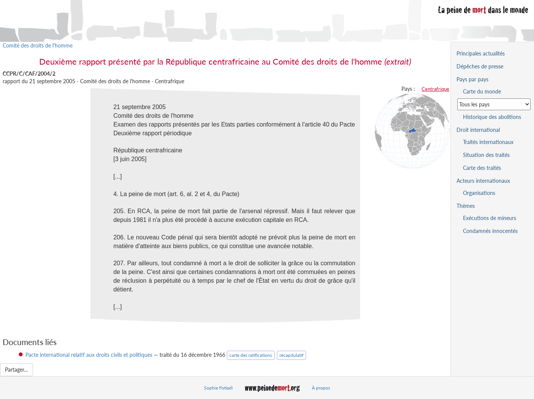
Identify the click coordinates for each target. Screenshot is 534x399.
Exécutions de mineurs (489, 218)
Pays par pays (472, 79)
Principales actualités (481, 53)
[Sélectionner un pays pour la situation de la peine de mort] (494, 104)
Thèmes (466, 206)
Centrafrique (435, 89)
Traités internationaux (488, 142)
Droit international (478, 130)
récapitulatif (291, 355)
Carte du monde (482, 91)
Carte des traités (482, 168)
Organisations (479, 193)
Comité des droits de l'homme (38, 45)
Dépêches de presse (480, 66)
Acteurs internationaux (483, 180)
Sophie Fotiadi (218, 388)
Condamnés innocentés (490, 231)
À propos (321, 388)
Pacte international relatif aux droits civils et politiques (88, 355)
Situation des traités (486, 155)
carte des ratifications (250, 355)
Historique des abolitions (492, 117)
